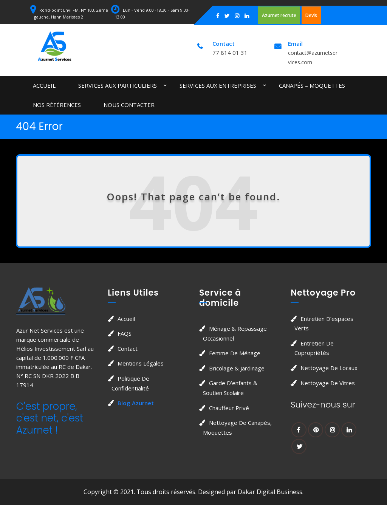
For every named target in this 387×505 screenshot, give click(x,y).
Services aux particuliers (117, 85)
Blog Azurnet (136, 403)
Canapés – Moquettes (312, 85)
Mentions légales (141, 363)
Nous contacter (129, 104)
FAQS (125, 333)
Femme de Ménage (234, 353)
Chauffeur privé (229, 408)
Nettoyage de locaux (329, 368)
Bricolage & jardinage (237, 368)
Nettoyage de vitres (327, 383)
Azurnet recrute (279, 15)
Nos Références (57, 104)
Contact (128, 348)
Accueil (44, 85)
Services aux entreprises (218, 85)
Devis (311, 15)
